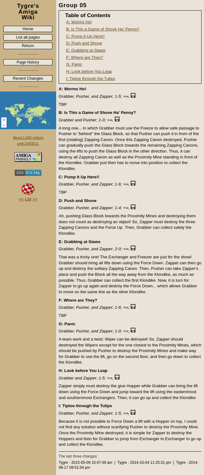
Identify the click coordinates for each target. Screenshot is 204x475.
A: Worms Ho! (79, 22)
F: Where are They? (84, 57)
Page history (28, 62)
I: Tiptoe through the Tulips (90, 78)
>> (34, 199)
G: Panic (74, 64)
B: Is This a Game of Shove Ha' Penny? (102, 29)
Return (28, 45)
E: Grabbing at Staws (85, 50)
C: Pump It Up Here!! (85, 36)
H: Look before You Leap (89, 71)
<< (21, 199)
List (28, 199)
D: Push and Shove (84, 43)
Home (27, 28)
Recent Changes (28, 78)
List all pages (28, 37)
